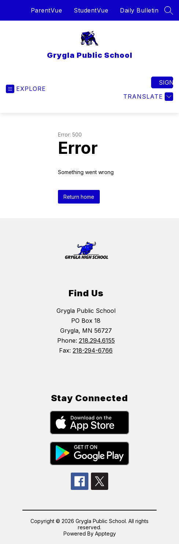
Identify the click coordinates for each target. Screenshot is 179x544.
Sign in (166, 82)
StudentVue (91, 10)
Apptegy (105, 533)
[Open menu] (26, 88)
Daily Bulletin (139, 10)
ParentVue (46, 10)
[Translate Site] (147, 96)
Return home (78, 197)
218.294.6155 (97, 340)
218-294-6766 (93, 350)
